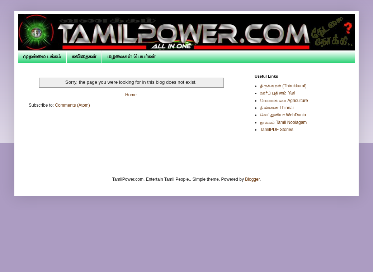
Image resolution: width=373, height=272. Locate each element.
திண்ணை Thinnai (277, 107)
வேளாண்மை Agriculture (284, 100)
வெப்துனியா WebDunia (283, 114)
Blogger (252, 179)
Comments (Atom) (72, 105)
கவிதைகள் (84, 56)
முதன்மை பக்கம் (42, 56)
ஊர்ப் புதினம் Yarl (277, 93)
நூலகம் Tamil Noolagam (283, 122)
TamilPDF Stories (276, 129)
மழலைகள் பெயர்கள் (131, 56)
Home (131, 94)
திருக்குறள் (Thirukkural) (283, 85)
